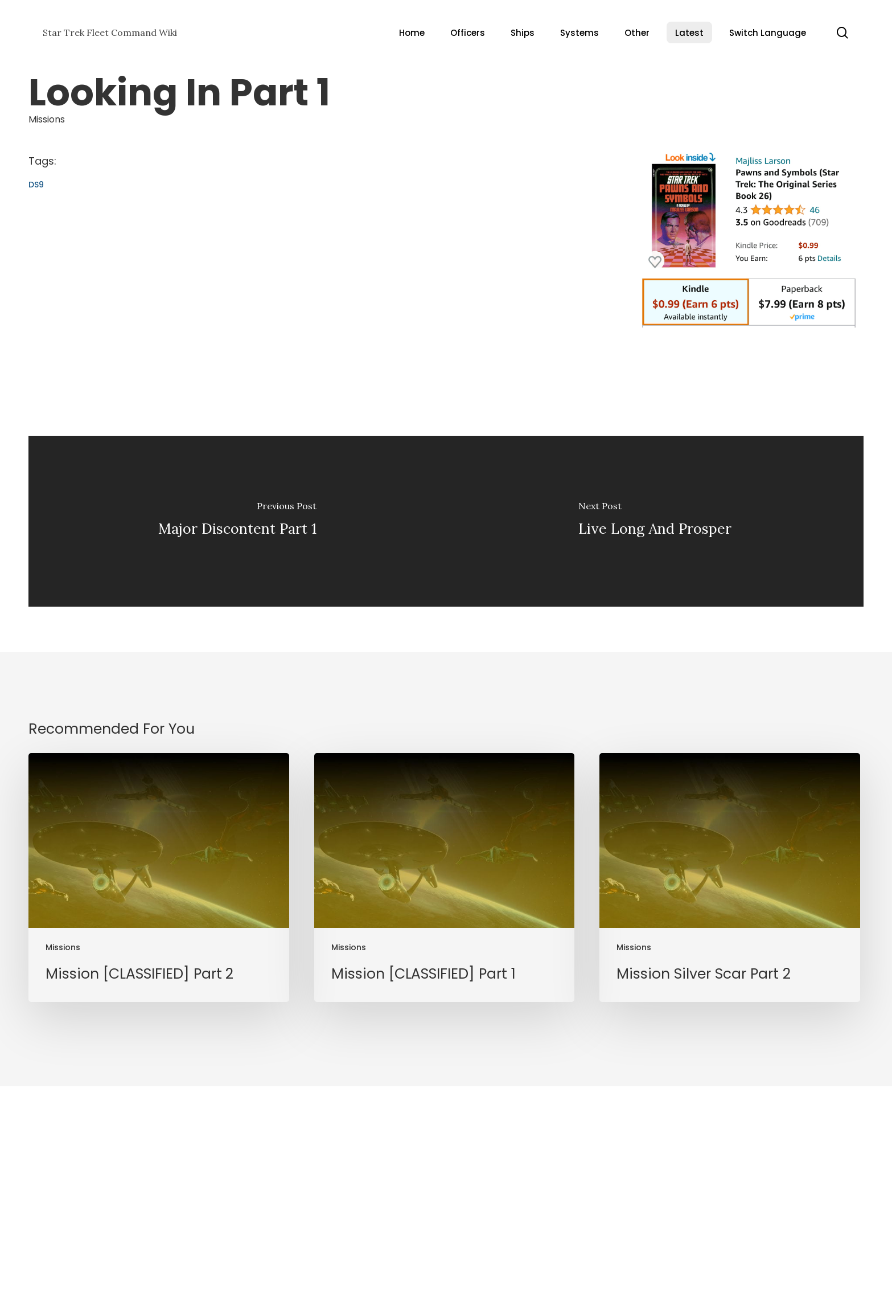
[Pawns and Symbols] (749, 332)
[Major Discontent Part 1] (237, 521)
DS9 (36, 184)
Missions (46, 119)
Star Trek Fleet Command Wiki (110, 32)
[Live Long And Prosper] (655, 521)
